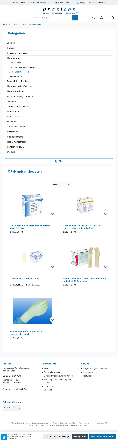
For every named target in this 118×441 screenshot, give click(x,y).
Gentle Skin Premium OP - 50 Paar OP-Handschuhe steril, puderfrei (82, 227)
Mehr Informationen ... (11, 438)
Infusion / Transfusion (17, 53)
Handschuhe (13, 58)
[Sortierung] (61, 184)
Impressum (49, 386)
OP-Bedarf (12, 101)
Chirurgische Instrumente (18, 106)
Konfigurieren (80, 436)
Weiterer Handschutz (18, 76)
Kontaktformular (24, 389)
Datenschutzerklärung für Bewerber (59, 376)
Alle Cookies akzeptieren (102, 436)
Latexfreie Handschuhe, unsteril (22, 67)
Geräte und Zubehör (16, 126)
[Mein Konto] (101, 18)
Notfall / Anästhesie (16, 141)
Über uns (48, 390)
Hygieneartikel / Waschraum (20, 86)
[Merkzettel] (94, 18)
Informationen (49, 363)
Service (85, 363)
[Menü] (6, 18)
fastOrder (87, 376)
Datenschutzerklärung (53, 372)
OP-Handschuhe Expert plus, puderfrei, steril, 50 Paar (30, 227)
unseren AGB (101, 423)
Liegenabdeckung (15, 91)
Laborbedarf (13, 116)
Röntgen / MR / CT (16, 147)
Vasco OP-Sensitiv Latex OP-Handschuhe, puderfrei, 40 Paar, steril (84, 280)
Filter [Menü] (59, 160)
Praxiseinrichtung (15, 136)
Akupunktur (12, 121)
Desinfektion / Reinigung (18, 81)
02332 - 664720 (12, 375)
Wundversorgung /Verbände (20, 96)
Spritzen (11, 43)
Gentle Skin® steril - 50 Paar (24, 278)
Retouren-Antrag (90, 372)
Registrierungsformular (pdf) (95, 368)
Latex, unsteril (15, 63)
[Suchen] (75, 17)
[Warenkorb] (112, 18)
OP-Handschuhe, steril (19, 72)
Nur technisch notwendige (57, 436)
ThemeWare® (83, 425)
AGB (46, 368)
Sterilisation (12, 131)
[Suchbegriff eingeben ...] (43, 17)
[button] (4, 437)
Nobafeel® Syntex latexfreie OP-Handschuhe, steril (26, 332)
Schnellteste (13, 111)
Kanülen (11, 48)
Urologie (11, 152)
